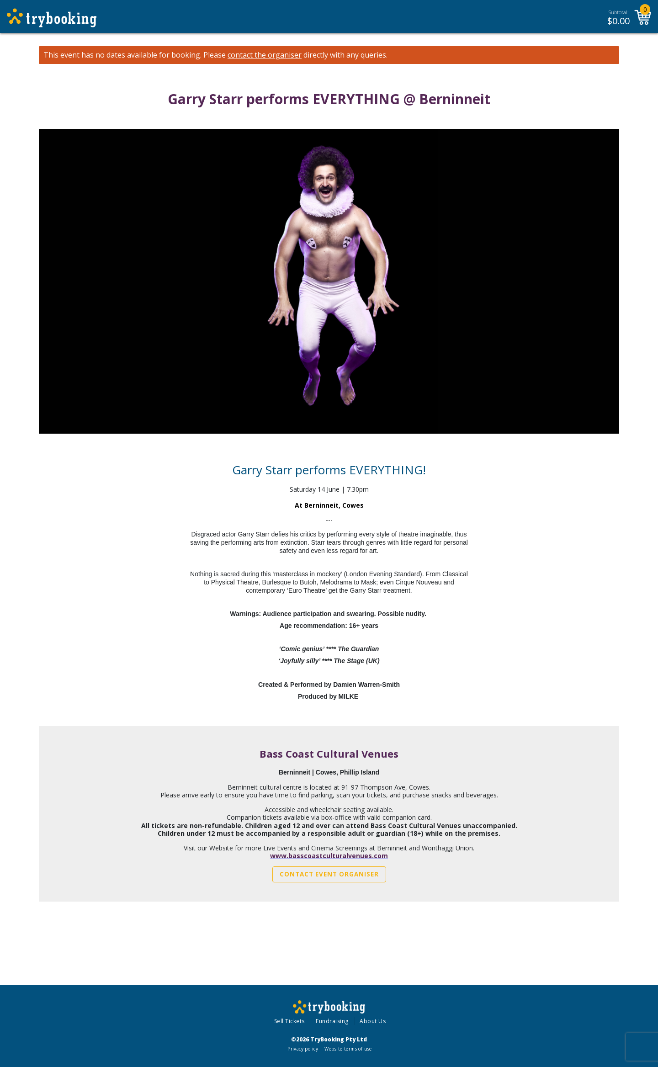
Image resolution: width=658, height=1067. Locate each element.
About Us (373, 1021)
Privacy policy (302, 1049)
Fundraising (332, 1021)
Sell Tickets (289, 1021)
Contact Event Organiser (329, 874)
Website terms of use (347, 1049)
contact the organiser (265, 55)
